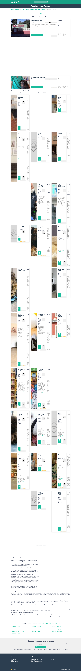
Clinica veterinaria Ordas (60, 493)
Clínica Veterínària (40, 134)
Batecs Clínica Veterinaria (61, 270)
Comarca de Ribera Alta (42, 623)
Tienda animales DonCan (21, 370)
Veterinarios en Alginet (56, 626)
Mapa (50, 22)
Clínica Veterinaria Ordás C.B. (20, 413)
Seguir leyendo (50, 26)
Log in (68, 1)
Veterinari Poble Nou (21, 227)
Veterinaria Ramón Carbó (36, 20)
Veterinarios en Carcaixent (57, 628)
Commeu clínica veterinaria (41, 315)
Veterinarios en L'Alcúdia (56, 629)
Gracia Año (60, 133)
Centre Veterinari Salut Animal (21, 315)
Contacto (52, 659)
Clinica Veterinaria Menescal (20, 456)
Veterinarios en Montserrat (57, 631)
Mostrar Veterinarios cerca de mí (47, 13)
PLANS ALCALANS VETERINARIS (41, 185)
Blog (11, 662)
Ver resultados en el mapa (33, 13)
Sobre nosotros (13, 659)
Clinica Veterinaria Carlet (20, 97)
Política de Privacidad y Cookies (36, 661)
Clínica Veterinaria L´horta (61, 456)
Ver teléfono (37, 35)
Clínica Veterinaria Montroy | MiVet (61, 185)
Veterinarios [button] (51, 1)
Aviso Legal (33, 660)
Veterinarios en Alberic (16, 626)
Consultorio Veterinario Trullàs (40, 228)
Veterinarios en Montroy (36, 631)
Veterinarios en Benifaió (36, 628)
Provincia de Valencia (55, 623)
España (12, 9)
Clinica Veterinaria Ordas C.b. (40, 493)
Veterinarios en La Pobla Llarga (18, 631)
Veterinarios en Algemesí (36, 626)
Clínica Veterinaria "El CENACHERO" (38, 77)
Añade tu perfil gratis (60, 1)
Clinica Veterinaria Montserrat (60, 228)
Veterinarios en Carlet (36, 629)
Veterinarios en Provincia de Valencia (22, 9)
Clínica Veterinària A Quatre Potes (41, 413)
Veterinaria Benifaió (40, 370)
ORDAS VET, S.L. (61, 412)
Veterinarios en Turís (16, 633)
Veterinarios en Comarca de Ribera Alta (37, 9)
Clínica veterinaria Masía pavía (40, 456)
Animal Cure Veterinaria (61, 97)
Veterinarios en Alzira (16, 628)
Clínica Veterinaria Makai (20, 135)
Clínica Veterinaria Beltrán (60, 315)
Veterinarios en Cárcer (16, 629)
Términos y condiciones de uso (36, 659)
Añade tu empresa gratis (40, 646)
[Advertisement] (40, 56)
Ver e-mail (23, 178)
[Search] (40, 2)
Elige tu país (13, 669)
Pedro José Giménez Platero (21, 270)
